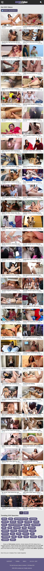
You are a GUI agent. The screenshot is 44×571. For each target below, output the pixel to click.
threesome (5, 536)
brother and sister (21, 518)
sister (36, 521)
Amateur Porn (13, 553)
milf (20, 536)
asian (26, 536)
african (13, 530)
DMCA (24, 561)
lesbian (32, 530)
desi (10, 527)
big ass (13, 521)
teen (24, 527)
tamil (14, 536)
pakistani (32, 527)
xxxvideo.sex (20, 568)
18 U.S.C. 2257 (33, 561)
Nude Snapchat (21, 553)
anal (12, 533)
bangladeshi (23, 530)
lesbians (5, 539)
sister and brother (15, 524)
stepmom (17, 527)
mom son (5, 521)
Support (9, 561)
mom (10, 518)
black (4, 524)
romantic (5, 530)
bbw (40, 536)
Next (25, 512)
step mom (28, 521)
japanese (33, 518)
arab (18, 533)
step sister (35, 524)
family (20, 521)
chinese (33, 536)
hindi (3, 527)
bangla (25, 533)
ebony (13, 539)
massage (5, 533)
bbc (32, 533)
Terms (17, 561)
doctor (27, 524)
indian (4, 518)
